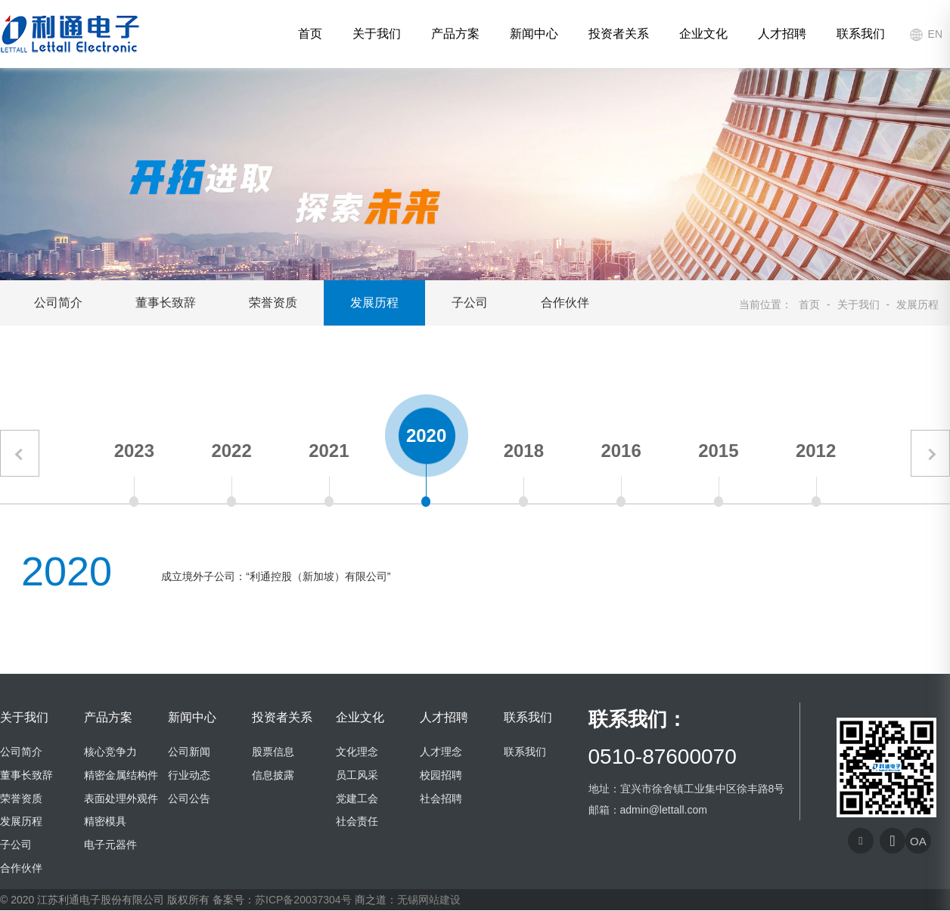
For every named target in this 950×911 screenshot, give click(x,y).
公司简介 (58, 302)
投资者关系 (618, 33)
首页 (310, 33)
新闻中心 (534, 33)
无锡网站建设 (429, 900)
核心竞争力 (110, 752)
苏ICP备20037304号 (303, 900)
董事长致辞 (165, 302)
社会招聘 (441, 798)
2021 (329, 450)
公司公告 (189, 798)
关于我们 (376, 33)
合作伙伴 (565, 302)
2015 (718, 450)
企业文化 (703, 33)
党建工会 (357, 798)
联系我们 (861, 33)
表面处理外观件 (121, 798)
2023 (134, 450)
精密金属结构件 (121, 775)
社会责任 (357, 822)
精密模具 (105, 822)
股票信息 (273, 752)
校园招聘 (441, 775)
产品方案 (455, 33)
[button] (19, 454)
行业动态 (189, 775)
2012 (816, 450)
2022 (231, 450)
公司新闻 (189, 752)
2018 (524, 450)
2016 (621, 450)
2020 (426, 435)
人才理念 (441, 752)
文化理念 (357, 752)
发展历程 (374, 302)
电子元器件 (110, 844)
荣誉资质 (273, 302)
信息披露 (273, 775)
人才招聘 (782, 33)
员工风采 (357, 775)
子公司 (470, 302)
